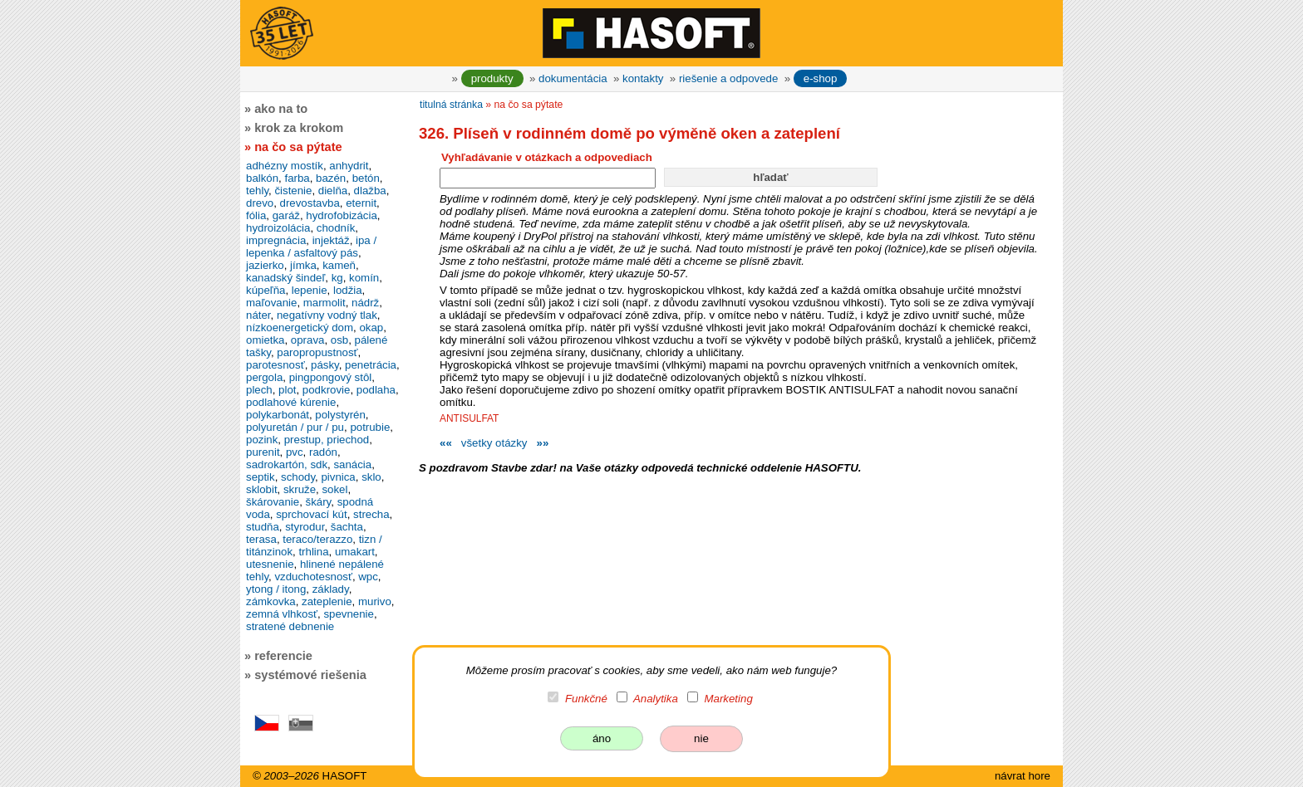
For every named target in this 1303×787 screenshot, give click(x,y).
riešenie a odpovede (728, 78)
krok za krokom (298, 127)
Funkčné (586, 698)
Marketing (729, 698)
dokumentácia (572, 78)
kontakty (642, 78)
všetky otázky (494, 443)
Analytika (655, 698)
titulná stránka (451, 104)
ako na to (280, 108)
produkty (492, 78)
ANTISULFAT (469, 418)
